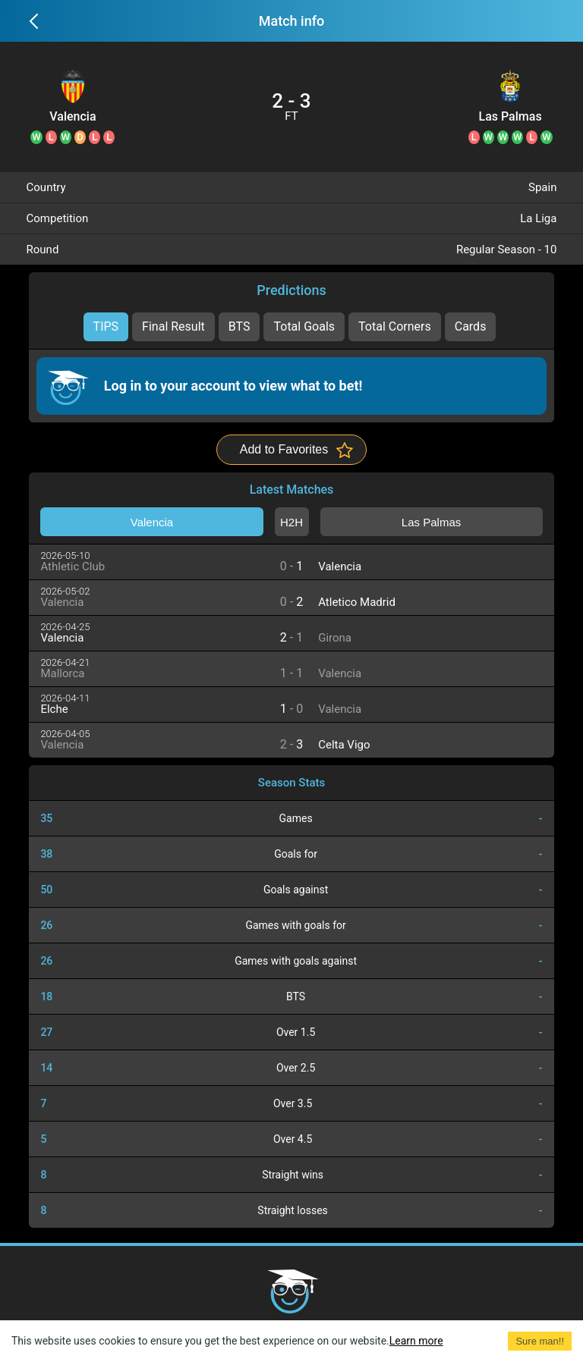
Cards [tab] (471, 326)
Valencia (72, 117)
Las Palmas (510, 117)
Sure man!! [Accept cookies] (539, 1341)
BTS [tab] (239, 326)
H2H (291, 522)
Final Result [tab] (173, 326)
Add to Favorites (284, 449)
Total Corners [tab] (394, 326)
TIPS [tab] (106, 326)
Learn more (416, 1341)
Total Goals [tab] (304, 326)
